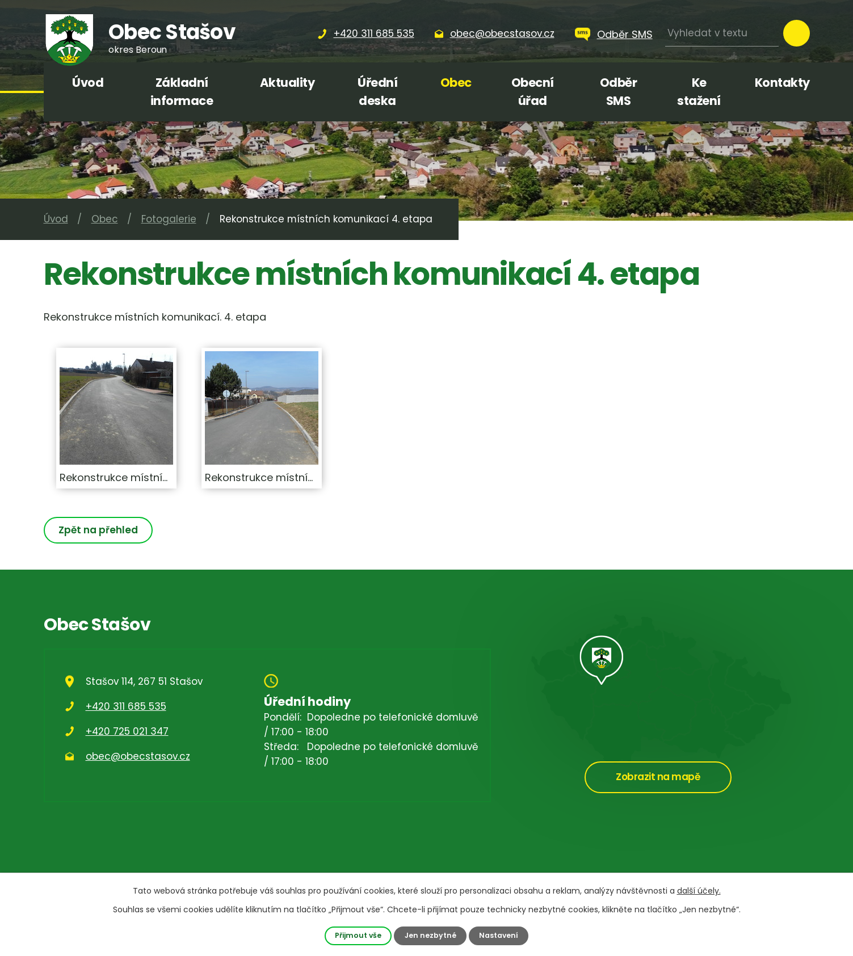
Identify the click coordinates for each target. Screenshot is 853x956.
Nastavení (499, 935)
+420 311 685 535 (126, 706)
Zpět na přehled (98, 530)
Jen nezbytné (430, 935)
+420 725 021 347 (127, 731)
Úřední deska (377, 91)
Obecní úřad (532, 91)
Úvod (87, 82)
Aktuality (287, 82)
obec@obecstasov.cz (138, 756)
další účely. (699, 890)
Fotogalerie (168, 219)
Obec (456, 82)
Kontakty (782, 82)
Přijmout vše (357, 935)
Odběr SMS (625, 34)
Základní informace (181, 91)
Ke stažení (699, 91)
